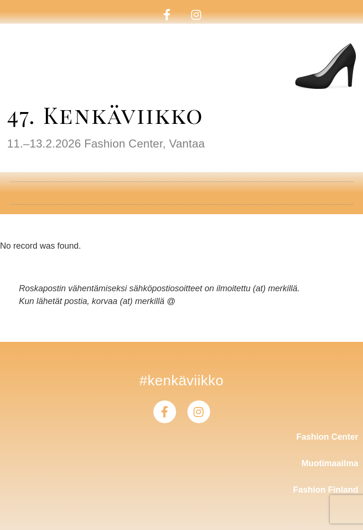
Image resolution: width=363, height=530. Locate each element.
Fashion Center (327, 437)
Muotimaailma (329, 463)
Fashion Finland (325, 490)
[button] (181, 190)
